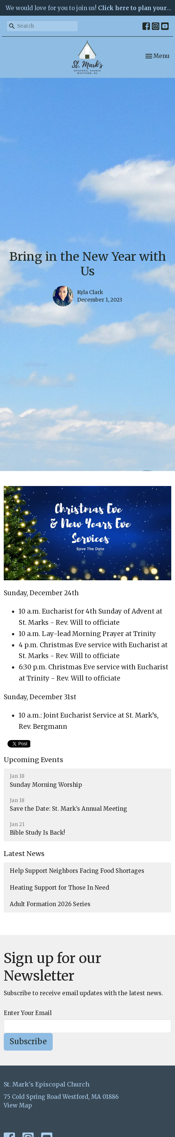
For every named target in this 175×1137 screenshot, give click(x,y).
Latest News (24, 853)
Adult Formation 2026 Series (50, 904)
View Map (18, 1105)
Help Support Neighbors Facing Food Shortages (77, 870)
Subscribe (28, 1041)
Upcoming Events (33, 759)
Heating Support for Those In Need (59, 887)
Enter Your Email (28, 1013)
